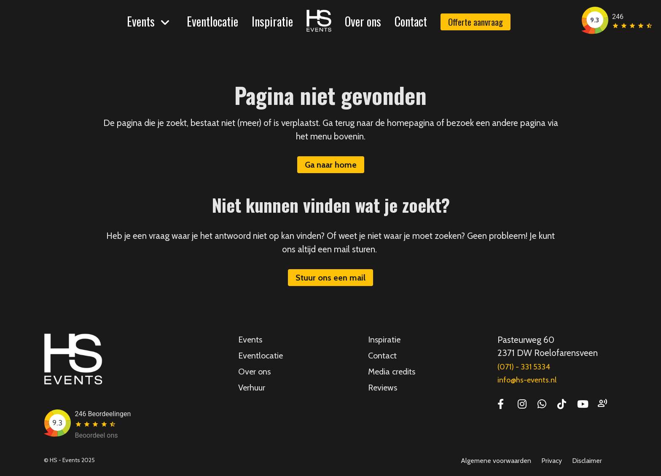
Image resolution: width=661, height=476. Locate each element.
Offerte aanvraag (475, 21)
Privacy (551, 461)
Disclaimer (587, 461)
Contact (411, 21)
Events (141, 21)
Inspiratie (272, 21)
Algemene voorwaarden (496, 461)
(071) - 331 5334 (523, 367)
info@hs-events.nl (526, 380)
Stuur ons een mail (330, 278)
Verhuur (251, 387)
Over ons (363, 21)
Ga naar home (331, 165)
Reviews (382, 387)
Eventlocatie (212, 21)
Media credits (391, 371)
